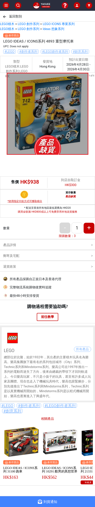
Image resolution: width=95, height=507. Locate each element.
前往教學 (47, 317)
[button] (40, 152)
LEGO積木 (7, 24)
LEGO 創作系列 (28, 24)
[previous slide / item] (3, 114)
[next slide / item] (92, 114)
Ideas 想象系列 (53, 29)
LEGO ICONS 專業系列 (59, 24)
